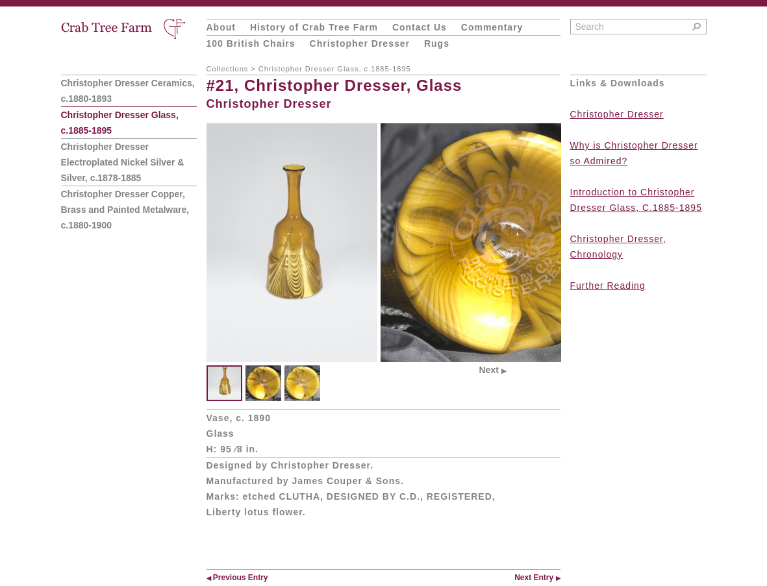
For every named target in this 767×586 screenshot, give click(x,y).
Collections (228, 69)
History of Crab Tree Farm (314, 27)
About (221, 27)
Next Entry (537, 577)
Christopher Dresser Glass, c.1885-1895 (334, 69)
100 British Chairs (251, 43)
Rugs (436, 43)
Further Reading (608, 285)
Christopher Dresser (360, 43)
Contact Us (419, 27)
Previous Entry (237, 577)
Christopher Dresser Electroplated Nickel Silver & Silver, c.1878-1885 (122, 162)
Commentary (492, 27)
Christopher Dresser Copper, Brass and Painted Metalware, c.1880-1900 (125, 209)
